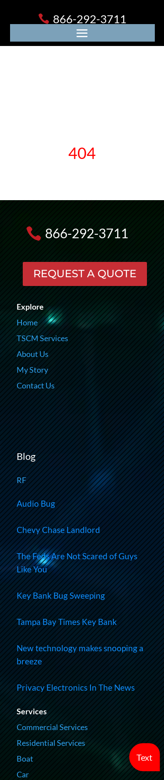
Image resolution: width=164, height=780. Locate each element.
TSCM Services (42, 338)
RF (21, 480)
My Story (32, 369)
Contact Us (36, 385)
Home (27, 322)
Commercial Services (52, 727)
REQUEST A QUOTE (84, 273)
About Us (33, 354)
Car (23, 774)
